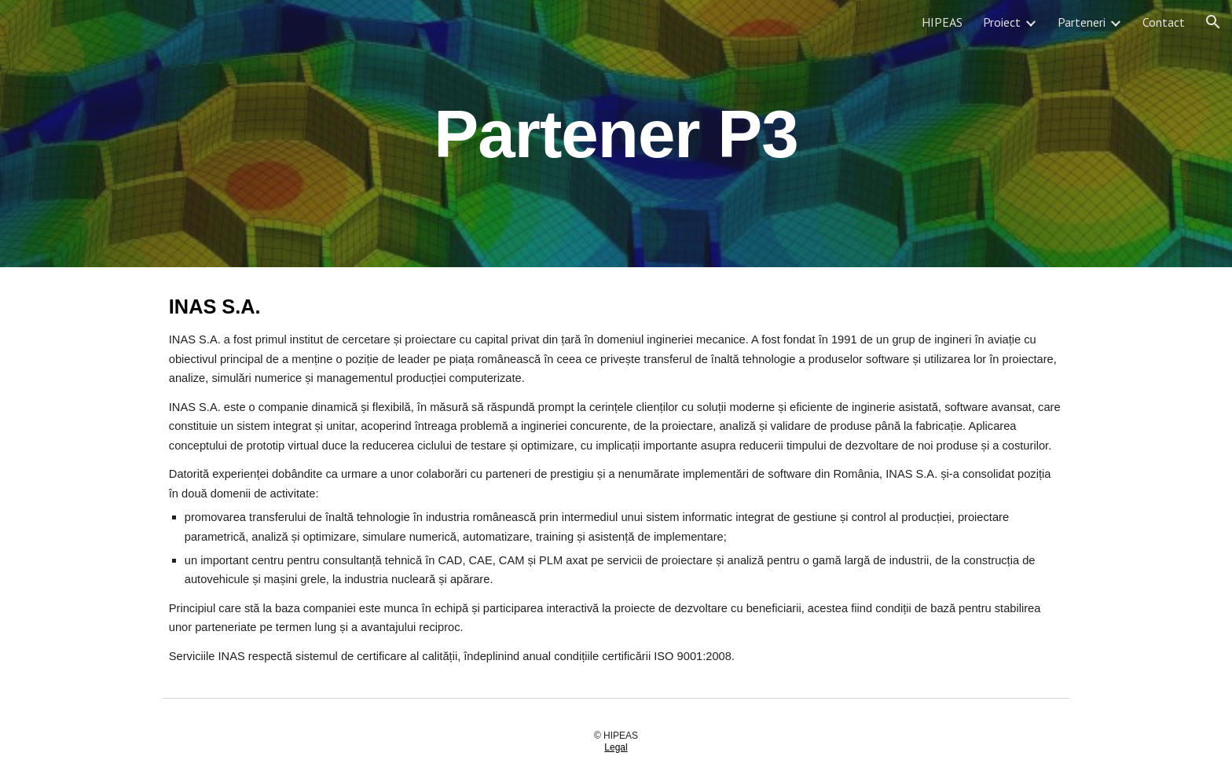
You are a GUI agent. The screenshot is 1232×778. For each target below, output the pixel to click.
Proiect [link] (1002, 22)
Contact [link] (1163, 22)
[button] (1213, 22)
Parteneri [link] (1082, 22)
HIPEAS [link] (942, 22)
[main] (616, 133)
